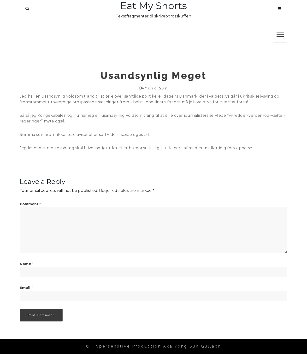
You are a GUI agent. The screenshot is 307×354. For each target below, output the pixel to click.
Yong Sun (156, 88)
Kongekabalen (51, 115)
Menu (279, 8)
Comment (30, 204)
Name (26, 264)
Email (26, 288)
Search (27, 8)
